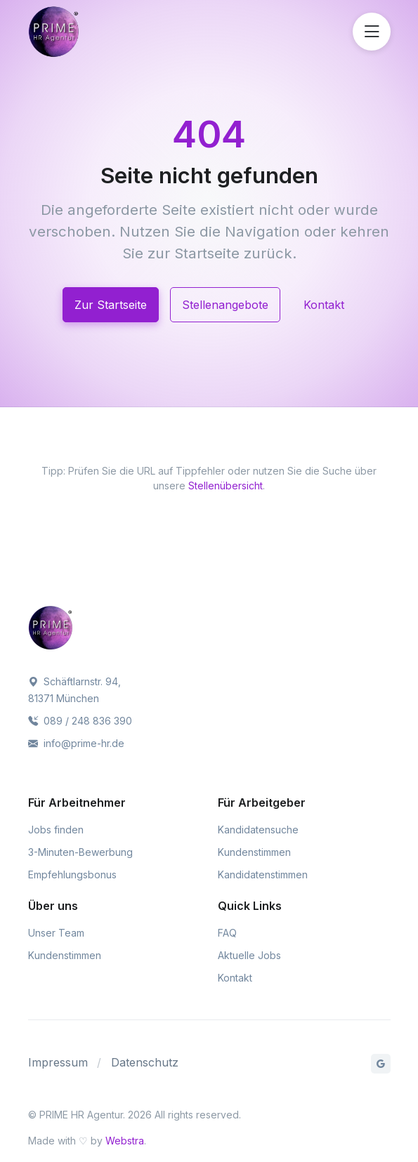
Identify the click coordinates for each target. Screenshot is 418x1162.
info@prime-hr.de (76, 743)
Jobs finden (56, 830)
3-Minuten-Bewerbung (80, 852)
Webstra (124, 1141)
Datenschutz (144, 1062)
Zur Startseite (110, 305)
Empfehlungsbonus (72, 874)
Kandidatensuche (258, 830)
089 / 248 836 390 (80, 721)
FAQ (227, 933)
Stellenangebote (225, 305)
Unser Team (56, 933)
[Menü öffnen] (372, 32)
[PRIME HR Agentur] (90, 32)
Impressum (58, 1062)
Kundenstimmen (254, 852)
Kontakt (323, 305)
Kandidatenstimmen (263, 874)
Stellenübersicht (225, 485)
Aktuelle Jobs (249, 955)
